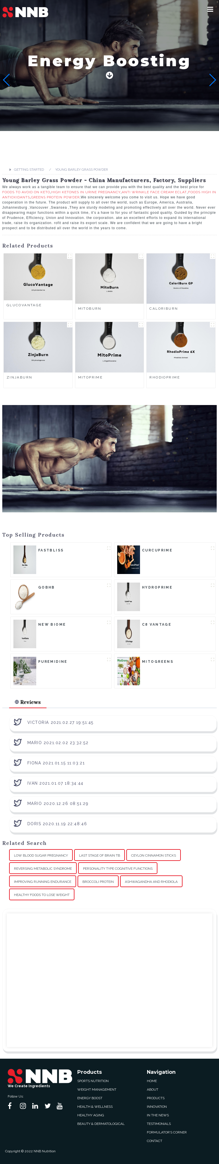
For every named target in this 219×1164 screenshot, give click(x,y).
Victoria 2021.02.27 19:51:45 (60, 722)
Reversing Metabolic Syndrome (43, 869)
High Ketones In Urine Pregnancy (86, 192)
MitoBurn (90, 309)
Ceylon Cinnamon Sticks (153, 855)
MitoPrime (90, 377)
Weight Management (96, 1089)
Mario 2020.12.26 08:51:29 (58, 803)
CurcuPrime (157, 550)
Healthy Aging (90, 1115)
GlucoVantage (24, 305)
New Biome (52, 625)
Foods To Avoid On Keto (26, 192)
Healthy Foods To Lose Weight (42, 895)
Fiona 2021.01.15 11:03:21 (56, 763)
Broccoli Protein (98, 882)
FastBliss (51, 550)
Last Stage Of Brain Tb (99, 855)
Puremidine (53, 662)
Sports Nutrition (93, 1081)
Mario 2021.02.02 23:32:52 (58, 742)
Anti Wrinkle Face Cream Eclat (154, 192)
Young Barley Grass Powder (81, 170)
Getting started (29, 170)
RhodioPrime (164, 377)
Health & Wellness (95, 1107)
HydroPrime (157, 587)
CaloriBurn (163, 309)
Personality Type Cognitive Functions (118, 869)
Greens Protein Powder (55, 197)
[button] (210, 9)
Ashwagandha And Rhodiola (151, 882)
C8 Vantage (156, 625)
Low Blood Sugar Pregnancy (41, 855)
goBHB (46, 587)
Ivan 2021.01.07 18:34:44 (55, 783)
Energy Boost (89, 1098)
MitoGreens (157, 662)
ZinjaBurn (20, 377)
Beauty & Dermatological (101, 1124)
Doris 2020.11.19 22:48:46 (57, 823)
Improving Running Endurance (42, 882)
